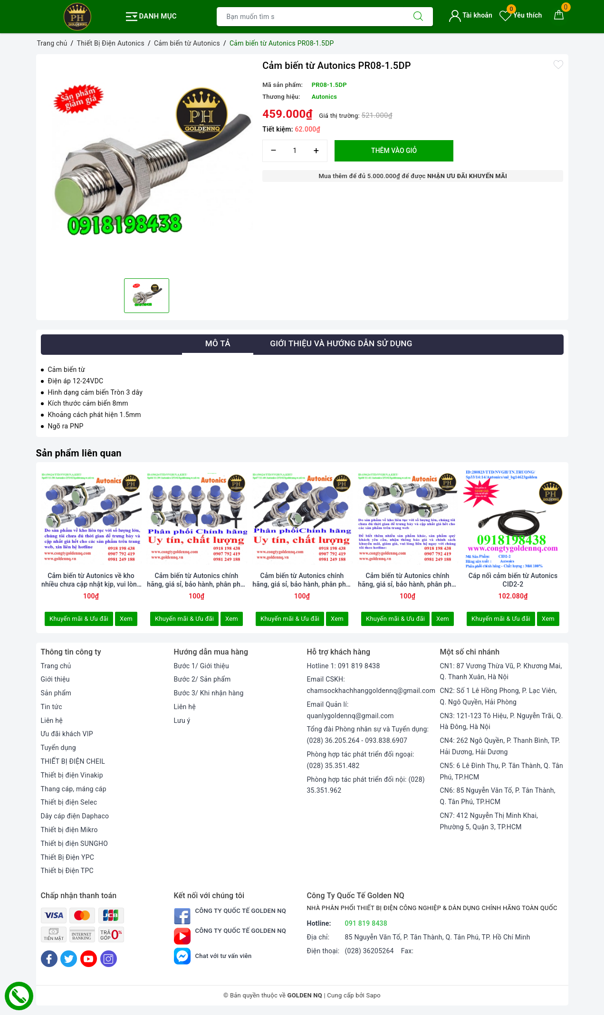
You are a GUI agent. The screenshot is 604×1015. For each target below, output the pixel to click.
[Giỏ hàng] (558, 16)
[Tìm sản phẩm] (310, 16)
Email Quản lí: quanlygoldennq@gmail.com (350, 710)
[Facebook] (49, 958)
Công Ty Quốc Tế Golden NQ (230, 916)
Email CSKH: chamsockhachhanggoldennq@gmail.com (371, 684)
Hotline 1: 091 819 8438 (343, 666)
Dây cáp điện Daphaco (75, 816)
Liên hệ (52, 720)
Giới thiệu (55, 679)
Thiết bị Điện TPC (67, 870)
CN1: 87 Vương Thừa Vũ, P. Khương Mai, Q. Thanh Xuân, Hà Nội (501, 671)
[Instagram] (108, 958)
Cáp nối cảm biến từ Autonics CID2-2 (513, 580)
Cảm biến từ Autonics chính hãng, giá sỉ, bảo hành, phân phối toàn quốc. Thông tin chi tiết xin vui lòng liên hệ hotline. (301, 580)
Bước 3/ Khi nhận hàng (209, 693)
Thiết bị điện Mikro (69, 830)
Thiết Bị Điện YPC (68, 857)
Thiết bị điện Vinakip (72, 775)
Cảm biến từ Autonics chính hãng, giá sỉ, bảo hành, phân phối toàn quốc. (407, 580)
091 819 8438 (366, 923)
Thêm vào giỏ (394, 150)
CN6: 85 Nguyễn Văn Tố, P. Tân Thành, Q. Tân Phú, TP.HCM (498, 796)
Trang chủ (56, 666)
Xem (126, 618)
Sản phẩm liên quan (79, 453)
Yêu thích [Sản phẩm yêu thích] (520, 15)
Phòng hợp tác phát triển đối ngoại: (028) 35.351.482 (360, 759)
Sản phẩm (56, 693)
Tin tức (51, 707)
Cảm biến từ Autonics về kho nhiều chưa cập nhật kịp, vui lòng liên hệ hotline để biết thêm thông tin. (91, 580)
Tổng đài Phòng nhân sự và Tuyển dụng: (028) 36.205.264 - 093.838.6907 (368, 734)
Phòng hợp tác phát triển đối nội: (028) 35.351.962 (366, 785)
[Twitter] (68, 958)
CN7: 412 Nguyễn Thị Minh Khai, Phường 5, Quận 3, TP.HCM (489, 821)
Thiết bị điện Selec (69, 802)
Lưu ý (182, 720)
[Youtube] (88, 958)
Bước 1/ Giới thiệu (201, 666)
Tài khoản (470, 15)
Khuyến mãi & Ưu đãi (78, 618)
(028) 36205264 (369, 951)
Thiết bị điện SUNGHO (74, 843)
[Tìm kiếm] (418, 16)
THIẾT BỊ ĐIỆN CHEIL (73, 761)
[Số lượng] (295, 150)
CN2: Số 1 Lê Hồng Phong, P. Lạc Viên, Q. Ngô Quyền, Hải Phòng (498, 696)
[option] (147, 165)
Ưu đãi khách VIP (67, 734)
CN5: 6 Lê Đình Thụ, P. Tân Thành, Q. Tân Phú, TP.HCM (502, 771)
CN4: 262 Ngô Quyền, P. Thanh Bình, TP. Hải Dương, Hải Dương (500, 746)
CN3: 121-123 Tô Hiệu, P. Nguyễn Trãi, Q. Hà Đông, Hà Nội (501, 721)
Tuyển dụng (58, 747)
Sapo (373, 995)
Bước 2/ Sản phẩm (202, 679)
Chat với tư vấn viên (213, 956)
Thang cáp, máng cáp (73, 789)
